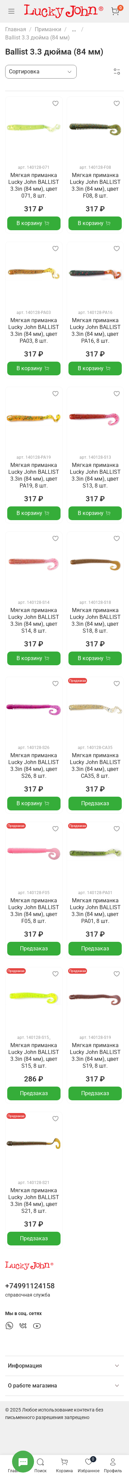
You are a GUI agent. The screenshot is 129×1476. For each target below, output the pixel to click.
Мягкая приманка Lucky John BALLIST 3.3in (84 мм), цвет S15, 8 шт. (33, 1055)
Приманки (48, 29)
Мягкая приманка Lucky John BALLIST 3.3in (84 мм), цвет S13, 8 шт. (95, 475)
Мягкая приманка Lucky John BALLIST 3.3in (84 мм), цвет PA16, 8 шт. (95, 330)
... (74, 29)
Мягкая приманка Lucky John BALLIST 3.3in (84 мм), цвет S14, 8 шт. (33, 620)
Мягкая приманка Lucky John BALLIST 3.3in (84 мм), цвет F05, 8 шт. (33, 910)
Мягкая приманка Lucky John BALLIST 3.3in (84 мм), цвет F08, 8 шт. (95, 185)
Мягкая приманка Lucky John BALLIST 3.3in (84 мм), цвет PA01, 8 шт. (95, 910)
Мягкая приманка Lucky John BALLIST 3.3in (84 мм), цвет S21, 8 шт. (33, 1200)
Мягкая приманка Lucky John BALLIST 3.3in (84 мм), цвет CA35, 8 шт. (95, 765)
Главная (15, 29)
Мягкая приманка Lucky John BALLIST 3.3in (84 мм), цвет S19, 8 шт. (95, 1055)
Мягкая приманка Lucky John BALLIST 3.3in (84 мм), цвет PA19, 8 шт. (33, 475)
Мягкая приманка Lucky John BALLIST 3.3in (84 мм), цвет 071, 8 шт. (33, 185)
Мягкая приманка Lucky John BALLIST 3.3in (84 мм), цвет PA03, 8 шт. (33, 330)
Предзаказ (95, 803)
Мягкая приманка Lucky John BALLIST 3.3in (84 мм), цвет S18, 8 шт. (95, 620)
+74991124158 (30, 1286)
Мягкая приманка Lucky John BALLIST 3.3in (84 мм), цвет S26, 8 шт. (33, 765)
